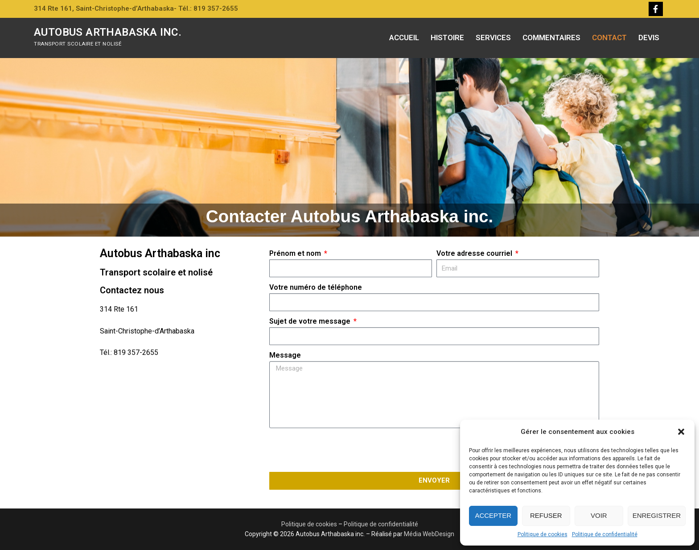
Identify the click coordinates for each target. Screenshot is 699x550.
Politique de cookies (542, 534)
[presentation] (337, 450)
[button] (681, 431)
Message (285, 355)
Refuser (546, 515)
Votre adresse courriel (475, 253)
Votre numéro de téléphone (315, 287)
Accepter (493, 515)
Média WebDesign (429, 534)
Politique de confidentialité (604, 534)
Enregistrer (657, 515)
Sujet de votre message (310, 321)
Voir (599, 515)
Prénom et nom (296, 253)
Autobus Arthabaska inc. (107, 32)
